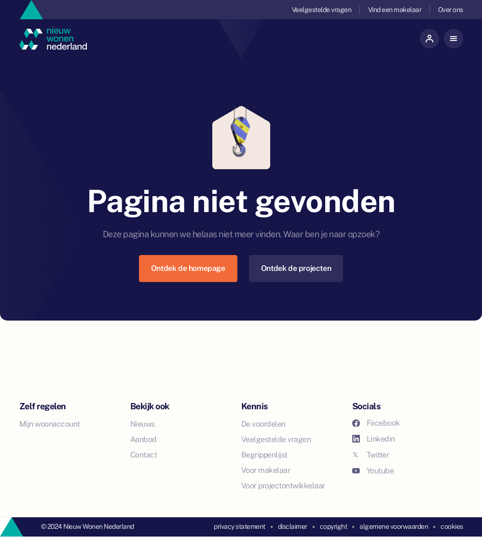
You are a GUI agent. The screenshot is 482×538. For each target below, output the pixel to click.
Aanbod (143, 439)
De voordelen (263, 424)
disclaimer (292, 526)
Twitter (370, 454)
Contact (143, 454)
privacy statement (239, 526)
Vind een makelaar (395, 9)
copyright (333, 526)
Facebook (376, 423)
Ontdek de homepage (188, 268)
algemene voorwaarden (393, 526)
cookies (452, 526)
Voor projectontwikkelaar (283, 485)
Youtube (373, 470)
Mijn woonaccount (49, 424)
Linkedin (373, 439)
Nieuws (142, 424)
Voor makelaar (265, 470)
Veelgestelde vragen (322, 9)
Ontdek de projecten (296, 268)
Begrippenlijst (264, 454)
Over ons (450, 9)
